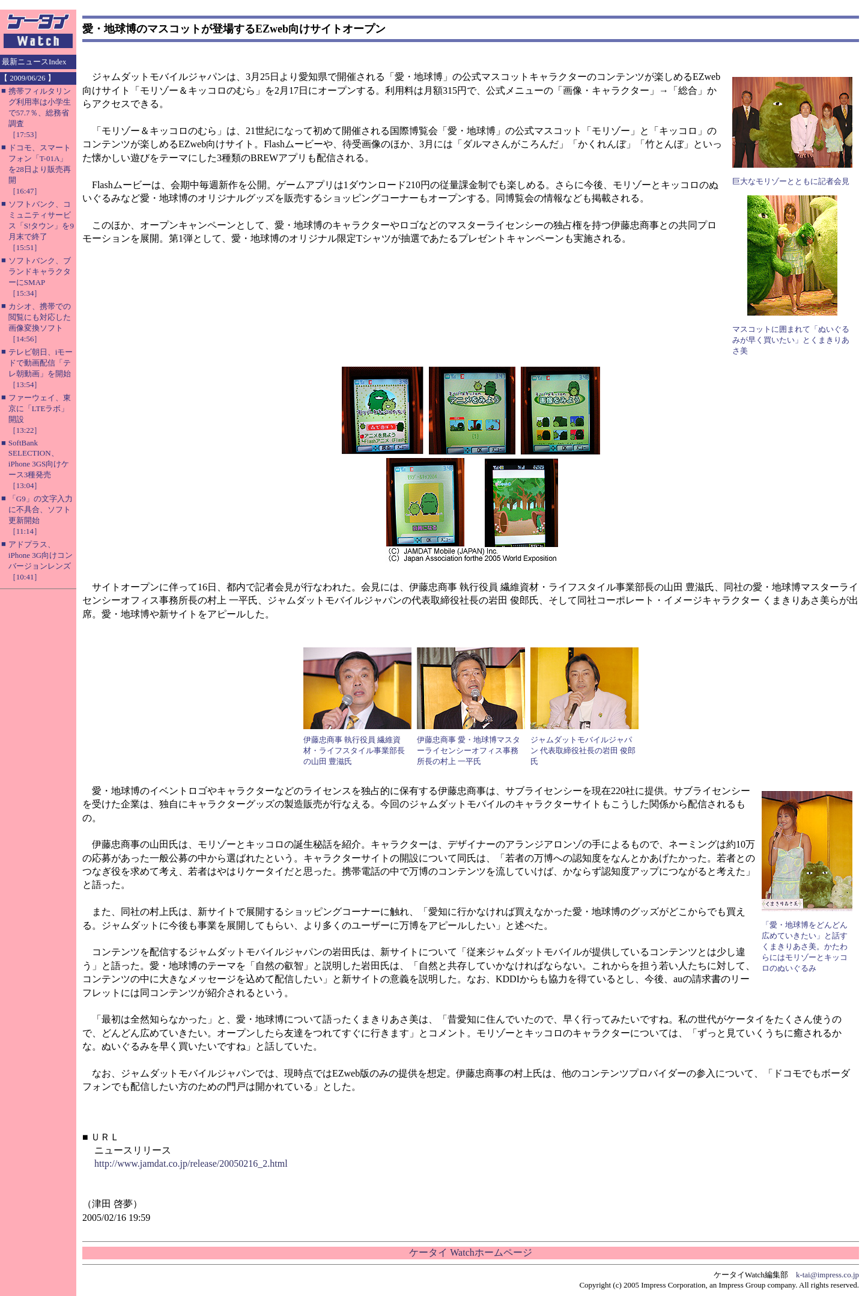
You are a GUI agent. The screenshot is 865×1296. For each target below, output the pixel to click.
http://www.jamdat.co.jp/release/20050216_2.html (191, 1163)
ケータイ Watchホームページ (470, 1252)
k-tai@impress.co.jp (827, 1274)
